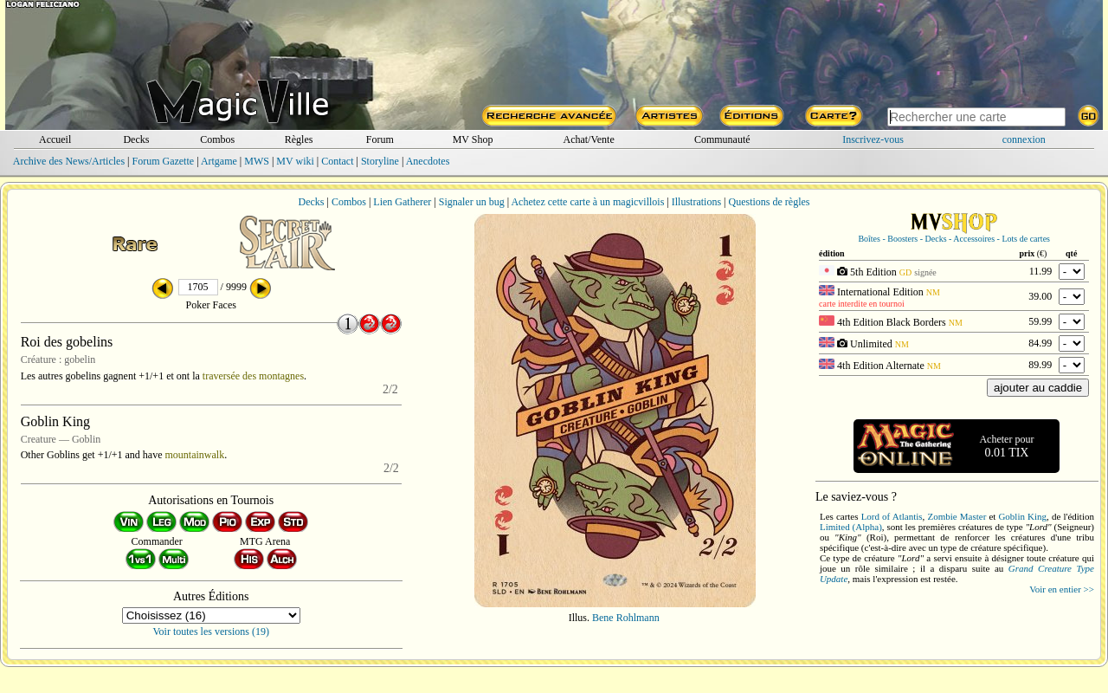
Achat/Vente (588, 139)
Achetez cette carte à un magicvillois (587, 202)
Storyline (380, 161)
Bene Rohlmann (626, 618)
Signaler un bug (472, 202)
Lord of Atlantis (892, 516)
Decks (136, 139)
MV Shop (473, 139)
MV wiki (294, 161)
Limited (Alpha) (851, 526)
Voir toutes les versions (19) (211, 631)
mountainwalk (194, 455)
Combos (217, 139)
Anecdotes (428, 161)
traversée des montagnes (253, 376)
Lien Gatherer (402, 202)
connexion (1024, 139)
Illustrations (696, 202)
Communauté (722, 139)
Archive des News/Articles (69, 161)
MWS (256, 161)
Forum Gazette (163, 161)
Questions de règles (769, 202)
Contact (337, 161)
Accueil (55, 139)
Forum (380, 139)
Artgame (219, 161)
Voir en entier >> (1061, 589)
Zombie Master (956, 516)
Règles (299, 139)
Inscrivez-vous (873, 139)
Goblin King (1022, 516)
